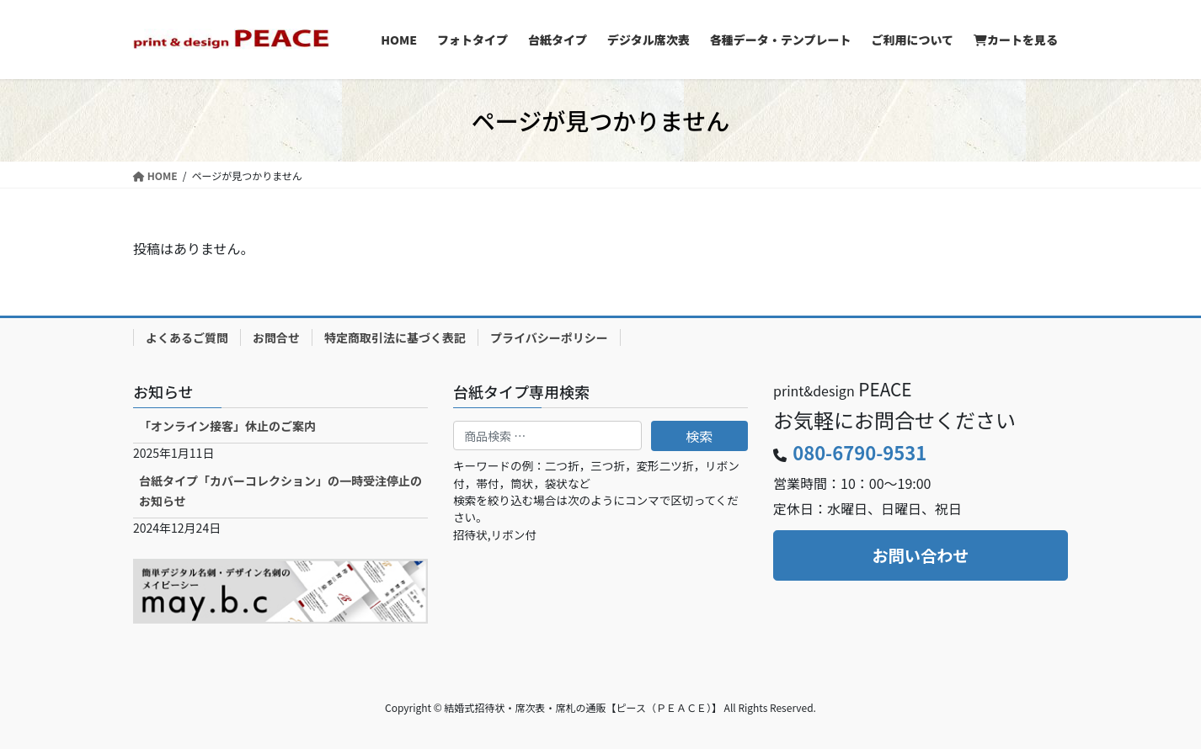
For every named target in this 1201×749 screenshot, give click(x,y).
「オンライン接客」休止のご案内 (227, 425)
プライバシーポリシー (549, 337)
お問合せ (276, 337)
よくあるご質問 (187, 337)
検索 (699, 436)
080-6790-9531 (859, 451)
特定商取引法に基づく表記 (395, 337)
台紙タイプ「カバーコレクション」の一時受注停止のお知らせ (280, 490)
